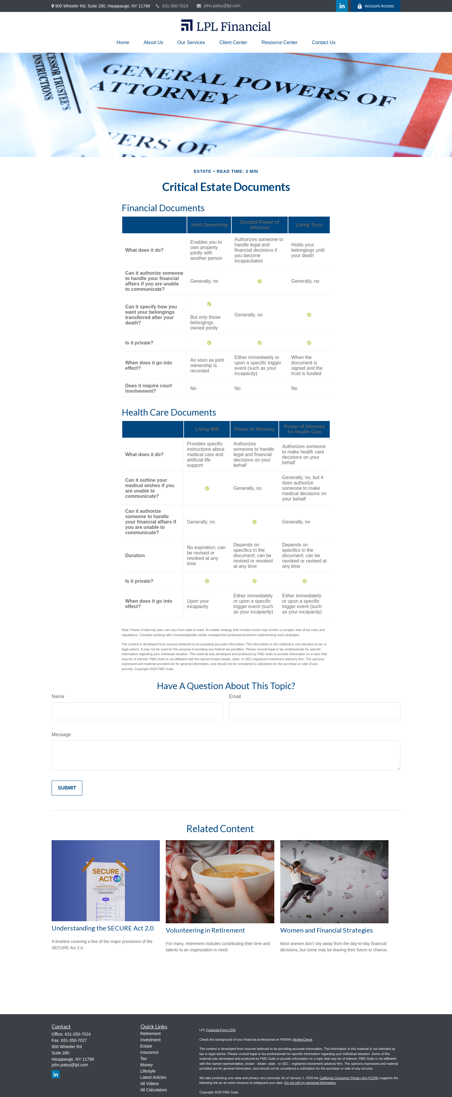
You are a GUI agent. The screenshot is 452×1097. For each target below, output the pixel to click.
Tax (143, 1058)
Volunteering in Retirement (205, 930)
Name (58, 696)
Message (61, 734)
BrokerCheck (302, 1039)
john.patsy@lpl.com (218, 5)
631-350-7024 (172, 6)
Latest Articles (153, 1077)
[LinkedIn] (342, 6)
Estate (146, 1046)
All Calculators (153, 1089)
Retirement (150, 1033)
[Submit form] (67, 788)
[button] (123, 42)
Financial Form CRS (221, 1030)
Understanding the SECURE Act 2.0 (103, 928)
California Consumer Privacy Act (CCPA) (349, 1078)
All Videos (149, 1083)
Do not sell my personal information (310, 1082)
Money (146, 1064)
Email (235, 696)
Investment (150, 1039)
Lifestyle (148, 1071)
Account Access (375, 6)
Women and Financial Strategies (326, 930)
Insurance (149, 1052)
